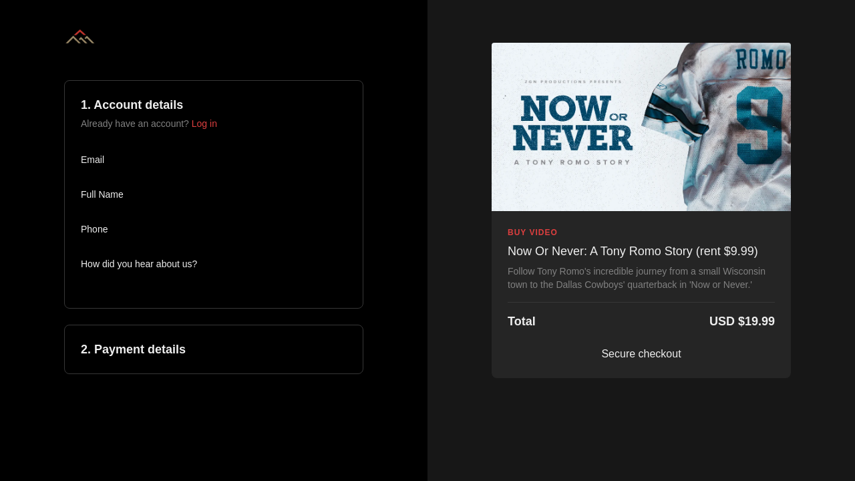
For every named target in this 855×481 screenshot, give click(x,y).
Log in (204, 123)
